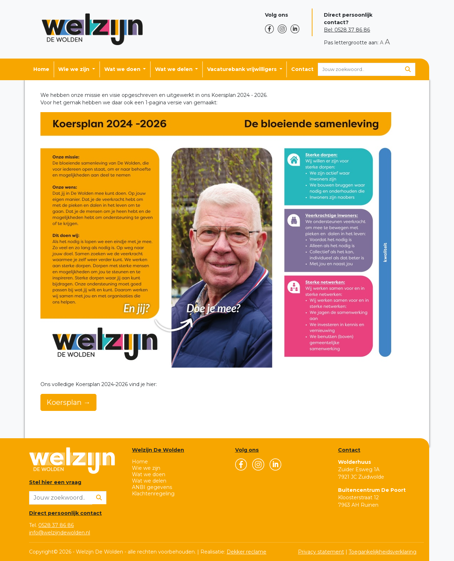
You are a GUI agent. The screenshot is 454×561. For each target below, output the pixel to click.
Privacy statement (321, 552)
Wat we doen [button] (123, 69)
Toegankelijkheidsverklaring (382, 552)
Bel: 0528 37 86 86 (347, 30)
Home (41, 69)
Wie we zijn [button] (74, 69)
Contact (302, 69)
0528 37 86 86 (56, 525)
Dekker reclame (246, 552)
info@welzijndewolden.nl (59, 532)
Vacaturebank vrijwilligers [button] (242, 69)
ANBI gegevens (152, 487)
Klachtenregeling (153, 493)
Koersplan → (68, 402)
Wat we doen (148, 474)
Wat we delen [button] (174, 69)
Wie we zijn (146, 468)
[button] (271, 28)
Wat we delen (149, 481)
